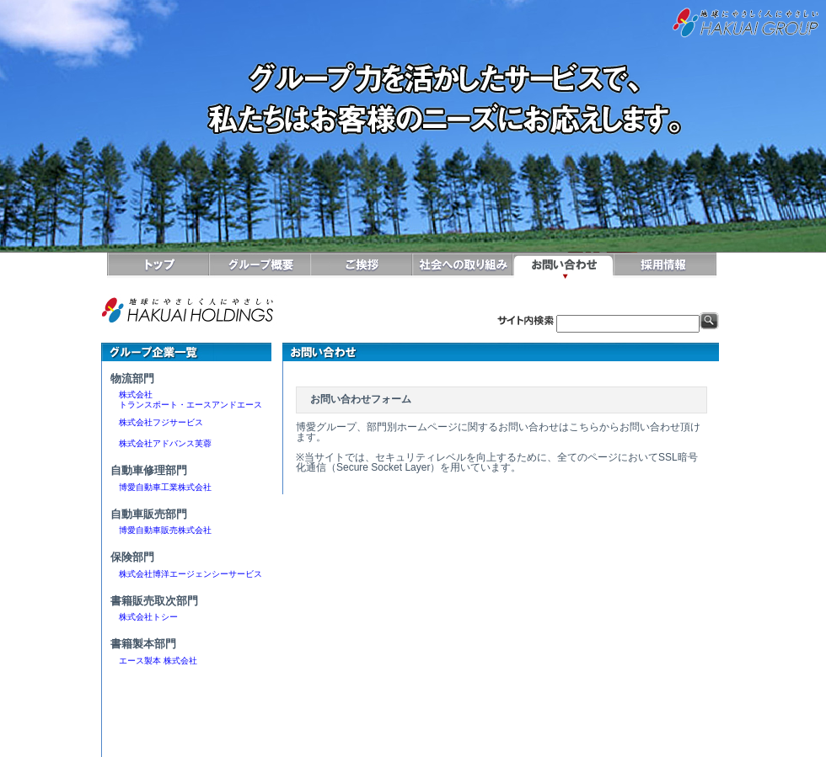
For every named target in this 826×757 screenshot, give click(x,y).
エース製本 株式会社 (158, 660)
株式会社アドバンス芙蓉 (161, 443)
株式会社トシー (148, 616)
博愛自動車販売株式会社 (161, 530)
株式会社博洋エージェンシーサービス (186, 573)
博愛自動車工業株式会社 (161, 487)
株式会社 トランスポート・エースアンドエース (186, 399)
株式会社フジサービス (156, 422)
